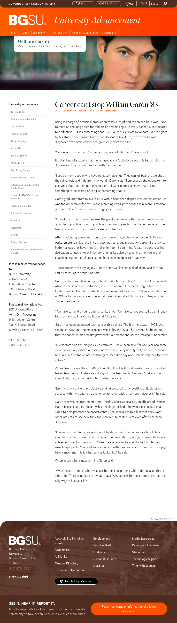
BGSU (57, 110)
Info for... (81, 3)
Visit (143, 3)
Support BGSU (109, 33)
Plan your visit (59, 33)
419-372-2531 (20, 568)
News (91, 110)
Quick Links (106, 3)
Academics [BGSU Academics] (62, 550)
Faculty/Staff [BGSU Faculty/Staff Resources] (102, 545)
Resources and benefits (85, 33)
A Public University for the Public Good (25, 186)
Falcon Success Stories (23, 177)
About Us (16, 148)
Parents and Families (145, 545)
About (14, 33)
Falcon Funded (19, 242)
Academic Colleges (21, 205)
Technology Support (145, 559)
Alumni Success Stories (107, 110)
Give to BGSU (18, 112)
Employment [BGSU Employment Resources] (101, 538)
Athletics (15, 220)
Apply (130, 3)
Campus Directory (66, 563)
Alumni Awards (19, 133)
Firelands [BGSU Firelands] (99, 552)
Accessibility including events (69, 540)
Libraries (98, 565)
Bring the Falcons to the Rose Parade (26, 251)
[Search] (164, 4)
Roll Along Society (20, 170)
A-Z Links (61, 556)
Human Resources (105, 559)
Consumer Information (69, 570)
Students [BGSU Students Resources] (138, 552)
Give (155, 3)
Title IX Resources (144, 565)
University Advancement (74, 110)
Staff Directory (19, 155)
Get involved (40, 33)
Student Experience (21, 213)
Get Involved (18, 126)
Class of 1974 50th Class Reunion (24, 197)
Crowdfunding (18, 141)
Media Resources (143, 538)
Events (25, 33)
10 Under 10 (17, 163)
